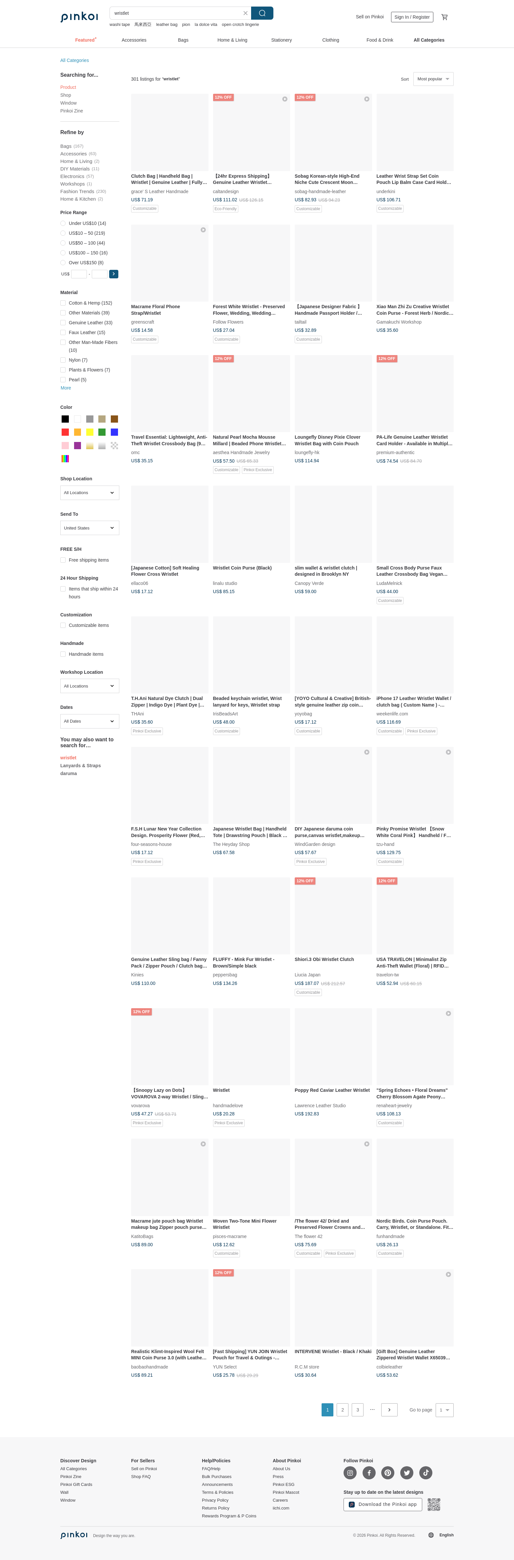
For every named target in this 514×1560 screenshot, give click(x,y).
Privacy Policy (215, 1500)
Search (262, 13)
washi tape (119, 24)
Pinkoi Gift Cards (76, 1484)
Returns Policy (215, 1508)
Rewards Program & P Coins (229, 1516)
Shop (65, 95)
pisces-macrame (230, 1236)
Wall (64, 1492)
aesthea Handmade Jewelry (241, 452)
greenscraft (142, 322)
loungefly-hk (307, 452)
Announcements (217, 1484)
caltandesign (226, 191)
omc (135, 452)
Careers (280, 1500)
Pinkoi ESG (283, 1484)
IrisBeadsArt (225, 713)
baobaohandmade (149, 1366)
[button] (113, 274)
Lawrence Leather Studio (320, 1105)
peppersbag (225, 974)
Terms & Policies (217, 1492)
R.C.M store (307, 1366)
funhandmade (391, 1236)
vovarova (140, 1105)
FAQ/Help (211, 1469)
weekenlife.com (392, 713)
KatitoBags (142, 1236)
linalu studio (225, 583)
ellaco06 (139, 583)
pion (186, 24)
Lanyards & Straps (80, 765)
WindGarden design (315, 844)
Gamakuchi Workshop (399, 322)
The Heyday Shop (231, 844)
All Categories (74, 60)
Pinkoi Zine (71, 110)
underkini (386, 191)
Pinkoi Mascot (286, 1492)
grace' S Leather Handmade (159, 191)
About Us (281, 1469)
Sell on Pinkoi (370, 16)
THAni (137, 713)
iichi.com (281, 1508)
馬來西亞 (142, 24)
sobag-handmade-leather (320, 191)
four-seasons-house (151, 844)
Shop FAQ (141, 1476)
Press (278, 1476)
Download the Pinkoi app (383, 1505)
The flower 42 (309, 1236)
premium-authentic (396, 452)
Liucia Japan (308, 974)
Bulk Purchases (216, 1476)
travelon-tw (388, 974)
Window (68, 103)
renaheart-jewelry (394, 1105)
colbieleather (390, 1366)
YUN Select (225, 1366)
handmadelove (228, 1105)
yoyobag (303, 713)
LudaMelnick (390, 583)
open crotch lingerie (240, 24)
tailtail (300, 322)
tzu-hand (385, 844)
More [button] (66, 387)
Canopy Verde (309, 583)
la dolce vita (206, 24)
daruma (68, 773)
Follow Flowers (228, 322)
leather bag (166, 24)
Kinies (137, 974)
